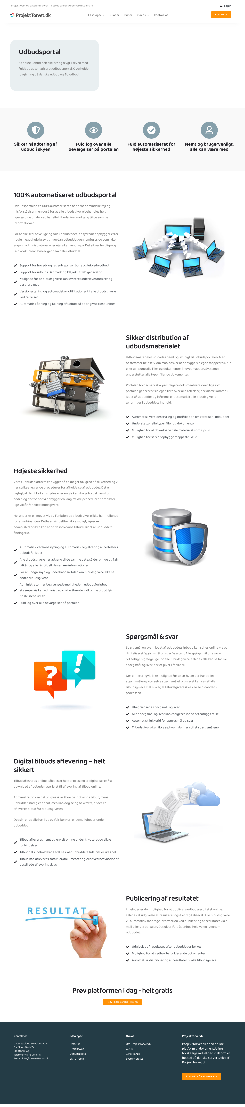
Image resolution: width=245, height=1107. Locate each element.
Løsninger (96, 15)
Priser (128, 15)
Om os (143, 15)
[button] (96, 15)
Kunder (114, 15)
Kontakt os (161, 15)
